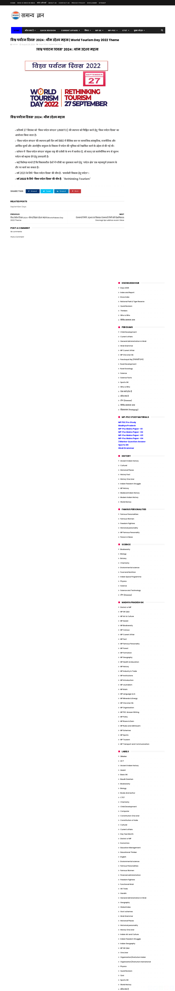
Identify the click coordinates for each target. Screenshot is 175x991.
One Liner (124, 709)
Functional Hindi (127, 641)
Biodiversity (125, 306)
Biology (123, 310)
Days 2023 (124, 790)
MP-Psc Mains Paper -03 (130, 192)
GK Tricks (124, 645)
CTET (124, 30)
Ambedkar (124, 763)
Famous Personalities (129, 271)
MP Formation (126, 409)
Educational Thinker (128, 609)
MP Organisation (127, 464)
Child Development (128, 89)
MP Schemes (125, 487)
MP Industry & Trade (128, 428)
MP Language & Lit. (128, 451)
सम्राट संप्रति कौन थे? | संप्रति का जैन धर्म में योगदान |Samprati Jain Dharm (84, 893)
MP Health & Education (129, 419)
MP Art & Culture (127, 373)
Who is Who (125, 72)
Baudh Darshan (126, 536)
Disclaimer (92, 3)
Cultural (123, 222)
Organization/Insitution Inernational (135, 718)
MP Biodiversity (126, 382)
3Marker (123, 513)
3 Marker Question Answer (132, 198)
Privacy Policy (78, 3)
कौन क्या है (28, 30)
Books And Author (127, 549)
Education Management (130, 604)
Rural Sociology (126, 125)
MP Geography (126, 414)
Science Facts (126, 134)
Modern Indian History (129, 254)
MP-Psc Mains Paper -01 (130, 185)
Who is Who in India (26, 3)
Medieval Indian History (130, 249)
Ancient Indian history (129, 217)
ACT (122, 518)
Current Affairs (68, 30)
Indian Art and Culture (129, 691)
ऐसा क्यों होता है (126, 148)
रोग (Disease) (126, 157)
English (123, 613)
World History (125, 259)
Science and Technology (130, 347)
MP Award (124, 378)
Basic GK (124, 531)
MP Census (125, 387)
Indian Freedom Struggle (130, 240)
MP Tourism (125, 496)
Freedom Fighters (127, 280)
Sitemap (102, 3)
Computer (124, 568)
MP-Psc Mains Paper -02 (130, 188)
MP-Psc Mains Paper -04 (130, 195)
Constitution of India (129, 577)
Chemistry (124, 320)
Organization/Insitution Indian (133, 714)
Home (12, 3)
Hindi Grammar (126, 102)
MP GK (98, 30)
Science (123, 130)
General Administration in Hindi (133, 98)
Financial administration (130, 632)
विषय (86, 30)
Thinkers (123, 67)
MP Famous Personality (130, 289)
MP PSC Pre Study (127, 179)
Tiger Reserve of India (129, 849)
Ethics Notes (125, 804)
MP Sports (124, 492)
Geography (125, 659)
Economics (124, 600)
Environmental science (129, 324)
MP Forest (124, 405)
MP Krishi (123, 446)
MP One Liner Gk (126, 111)
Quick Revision (47, 30)
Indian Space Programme (130, 333)
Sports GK (124, 139)
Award (123, 527)
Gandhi (123, 650)
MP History (124, 245)
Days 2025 (124, 44)
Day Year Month (126, 591)
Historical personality (129, 284)
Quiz (122, 732)
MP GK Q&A (124, 368)
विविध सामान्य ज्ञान (127, 76)
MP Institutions (126, 432)
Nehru (122, 840)
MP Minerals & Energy (129, 455)
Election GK (125, 799)
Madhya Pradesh (127, 182)
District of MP (125, 364)
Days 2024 (43, 49)
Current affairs (126, 93)
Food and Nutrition (128, 329)
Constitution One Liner (129, 572)
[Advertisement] (115, 16)
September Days (55, 49)
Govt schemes (126, 668)
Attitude (124, 767)
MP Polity (124, 473)
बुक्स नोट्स (137, 30)
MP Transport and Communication (134, 501)
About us (52, 3)
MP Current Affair (127, 107)
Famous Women (127, 275)
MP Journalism (126, 441)
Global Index (125, 664)
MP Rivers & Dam (127, 478)
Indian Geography (127, 700)
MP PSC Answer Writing (129, 469)
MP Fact (123, 396)
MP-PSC (111, 30)
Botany (123, 315)
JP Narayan (124, 831)
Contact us (64, 3)
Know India (124, 54)
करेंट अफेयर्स (41, 3)
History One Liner (127, 236)
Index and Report (127, 49)
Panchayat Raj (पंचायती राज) (132, 116)
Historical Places (127, 227)
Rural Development (128, 121)
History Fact (125, 231)
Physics (123, 338)
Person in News (126, 294)
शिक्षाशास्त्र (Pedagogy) (129, 166)
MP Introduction (126, 437)
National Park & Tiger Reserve (132, 58)
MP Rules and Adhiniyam (130, 482)
